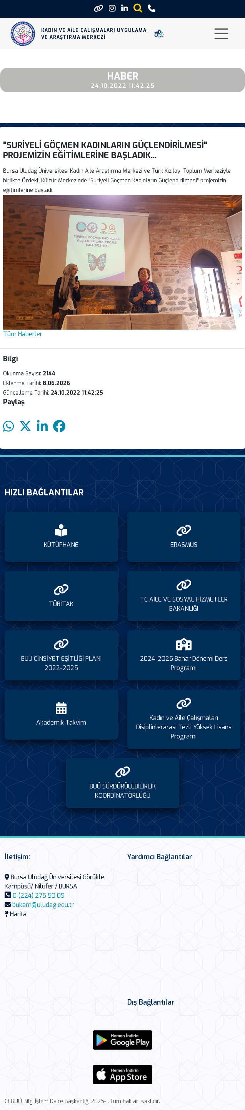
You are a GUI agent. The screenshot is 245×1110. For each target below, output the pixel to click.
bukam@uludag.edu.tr (43, 905)
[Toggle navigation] (221, 33)
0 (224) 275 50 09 (39, 896)
